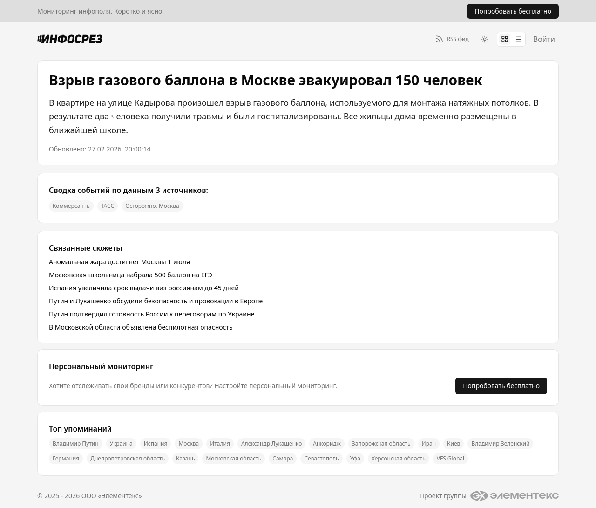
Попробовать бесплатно (501, 385)
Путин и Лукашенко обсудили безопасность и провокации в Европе (156, 300)
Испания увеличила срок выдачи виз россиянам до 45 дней (144, 287)
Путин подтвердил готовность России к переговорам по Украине (151, 313)
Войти (544, 39)
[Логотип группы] (514, 496)
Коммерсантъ (71, 206)
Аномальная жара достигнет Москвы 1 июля (119, 261)
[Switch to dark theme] (484, 39)
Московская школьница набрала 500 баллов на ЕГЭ (130, 274)
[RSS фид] (452, 39)
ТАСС (107, 206)
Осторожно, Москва (152, 206)
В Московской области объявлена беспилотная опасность (141, 327)
